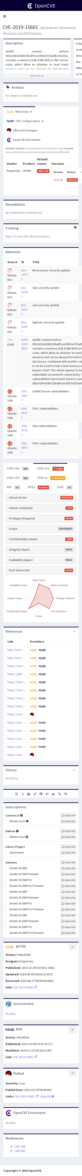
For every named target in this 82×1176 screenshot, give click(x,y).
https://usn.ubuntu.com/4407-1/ (28, 722)
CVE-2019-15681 (20, 27)
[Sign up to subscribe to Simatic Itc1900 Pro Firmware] (68, 909)
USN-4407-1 (24, 395)
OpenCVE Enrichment (23, 140)
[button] (4, 16)
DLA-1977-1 (24, 274)
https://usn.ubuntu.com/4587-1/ (28, 747)
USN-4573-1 (24, 430)
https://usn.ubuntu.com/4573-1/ (28, 739)
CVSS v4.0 (18, 468)
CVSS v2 (51, 478)
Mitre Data (19, 112)
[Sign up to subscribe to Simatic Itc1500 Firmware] (68, 874)
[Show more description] (37, 76)
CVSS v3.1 (50, 468)
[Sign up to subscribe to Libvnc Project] (68, 846)
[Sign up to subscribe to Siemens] (68, 862)
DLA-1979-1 (24, 292)
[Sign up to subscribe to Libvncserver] (68, 852)
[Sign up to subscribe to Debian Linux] (68, 837)
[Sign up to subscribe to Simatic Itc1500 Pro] (68, 880)
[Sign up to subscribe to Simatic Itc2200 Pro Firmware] (68, 933)
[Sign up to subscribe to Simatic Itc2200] (68, 915)
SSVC (64, 487)
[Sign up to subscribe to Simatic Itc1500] (68, 868)
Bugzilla (47, 1096)
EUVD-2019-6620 (25, 344)
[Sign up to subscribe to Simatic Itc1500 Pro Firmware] (68, 886)
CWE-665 (19, 1151)
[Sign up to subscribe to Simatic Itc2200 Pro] (68, 927)
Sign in (9, 236)
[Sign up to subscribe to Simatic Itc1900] (68, 891)
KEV (13, 487)
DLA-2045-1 (24, 326)
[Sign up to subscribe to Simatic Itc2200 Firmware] (68, 921)
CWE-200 (19, 1146)
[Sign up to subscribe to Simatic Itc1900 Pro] (68, 903)
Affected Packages (22, 130)
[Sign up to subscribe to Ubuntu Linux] (68, 821)
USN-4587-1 (24, 447)
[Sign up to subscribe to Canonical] (68, 815)
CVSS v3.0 (18, 478)
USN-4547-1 (24, 413)
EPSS (38, 487)
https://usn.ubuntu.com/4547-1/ (28, 730)
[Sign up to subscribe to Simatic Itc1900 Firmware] (68, 897)
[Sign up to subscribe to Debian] (68, 831)
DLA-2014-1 (24, 309)
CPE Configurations (25, 121)
